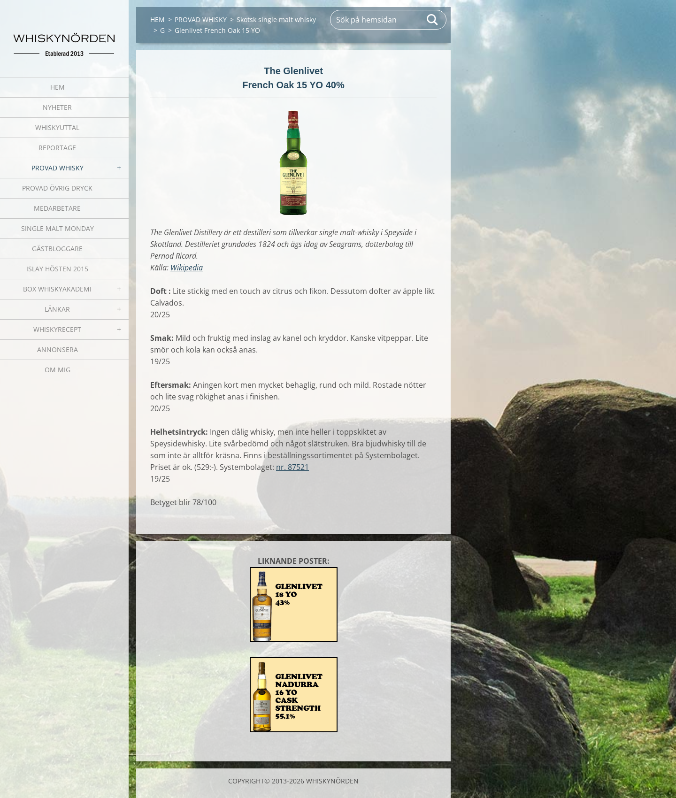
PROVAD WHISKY (57, 167)
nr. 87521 (292, 467)
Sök (433, 20)
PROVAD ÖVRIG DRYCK (57, 188)
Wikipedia (186, 267)
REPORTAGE (57, 147)
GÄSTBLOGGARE (57, 248)
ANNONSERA (57, 349)
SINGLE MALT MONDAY (57, 228)
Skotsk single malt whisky (276, 19)
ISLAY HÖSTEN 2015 (57, 268)
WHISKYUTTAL (57, 127)
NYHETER (57, 107)
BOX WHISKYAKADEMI (57, 288)
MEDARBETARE (57, 208)
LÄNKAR (57, 309)
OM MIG (57, 369)
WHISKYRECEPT (57, 329)
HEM (57, 87)
